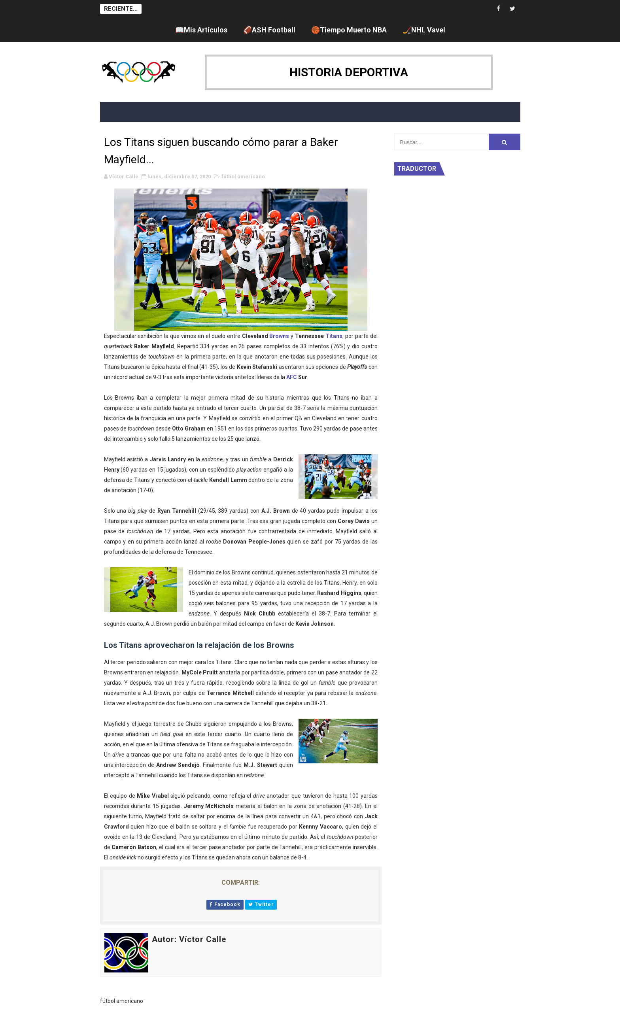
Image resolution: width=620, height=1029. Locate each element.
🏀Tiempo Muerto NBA (349, 30)
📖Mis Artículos (201, 30)
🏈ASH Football (269, 30)
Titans (333, 336)
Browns (279, 336)
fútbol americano (243, 176)
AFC (291, 377)
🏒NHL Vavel (424, 30)
